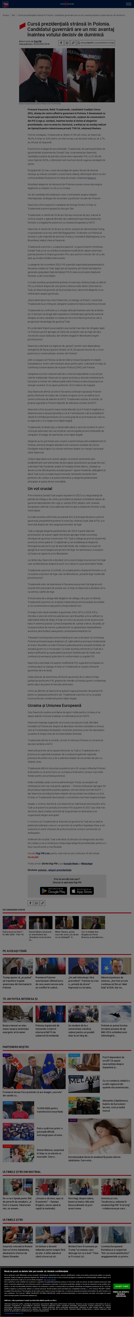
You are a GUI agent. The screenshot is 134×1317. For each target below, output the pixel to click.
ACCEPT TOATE (121, 1286)
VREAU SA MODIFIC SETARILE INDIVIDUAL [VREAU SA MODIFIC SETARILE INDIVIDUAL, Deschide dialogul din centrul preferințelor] (121, 1294)
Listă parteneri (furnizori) (13, 1313)
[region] (67, 1292)
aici (87, 1289)
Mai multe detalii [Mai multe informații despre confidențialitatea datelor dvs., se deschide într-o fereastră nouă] (50, 1280)
